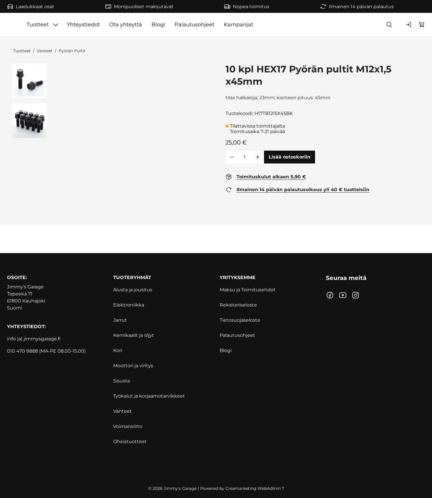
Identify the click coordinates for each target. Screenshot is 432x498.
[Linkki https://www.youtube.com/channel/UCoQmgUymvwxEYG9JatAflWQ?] (342, 295)
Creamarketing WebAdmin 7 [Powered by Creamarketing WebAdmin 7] (254, 488)
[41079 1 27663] (29, 120)
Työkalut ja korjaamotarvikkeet (149, 396)
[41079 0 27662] (29, 80)
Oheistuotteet (130, 441)
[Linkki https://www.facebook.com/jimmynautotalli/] (329, 295)
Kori (117, 350)
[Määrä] (244, 157)
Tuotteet (22, 50)
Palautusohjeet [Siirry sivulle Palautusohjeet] (272, 24)
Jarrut (120, 320)
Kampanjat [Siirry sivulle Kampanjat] (316, 24)
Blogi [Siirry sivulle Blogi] (236, 24)
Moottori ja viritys (133, 365)
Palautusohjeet (237, 335)
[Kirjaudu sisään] (409, 24)
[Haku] (389, 24)
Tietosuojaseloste (240, 320)
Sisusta (121, 381)
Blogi (226, 350)
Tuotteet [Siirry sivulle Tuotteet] (115, 24)
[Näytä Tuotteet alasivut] (133, 25)
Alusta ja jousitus (132, 289)
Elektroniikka (128, 305)
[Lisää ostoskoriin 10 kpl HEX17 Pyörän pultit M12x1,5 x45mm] (289, 157)
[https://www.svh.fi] (216, 467)
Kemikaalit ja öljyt (133, 335)
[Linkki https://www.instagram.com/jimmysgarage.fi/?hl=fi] (355, 295)
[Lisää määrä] (257, 157)
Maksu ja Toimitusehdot (248, 289)
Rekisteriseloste (238, 305)
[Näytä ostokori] (421, 24)
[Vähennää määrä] (231, 157)
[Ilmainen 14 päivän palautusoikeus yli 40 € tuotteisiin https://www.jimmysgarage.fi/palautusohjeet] (297, 189)
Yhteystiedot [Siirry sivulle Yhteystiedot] (161, 24)
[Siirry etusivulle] (46, 24)
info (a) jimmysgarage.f (33, 339)
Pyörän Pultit (72, 50)
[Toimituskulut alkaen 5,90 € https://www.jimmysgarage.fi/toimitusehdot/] (265, 176)
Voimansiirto (127, 426)
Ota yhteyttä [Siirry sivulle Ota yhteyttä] (203, 24)
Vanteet (45, 50)
